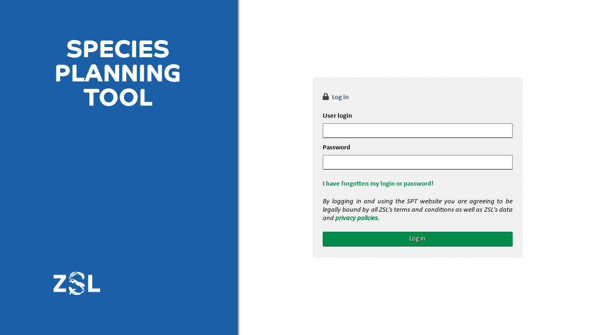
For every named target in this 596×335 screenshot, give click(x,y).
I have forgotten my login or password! (378, 184)
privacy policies (356, 218)
